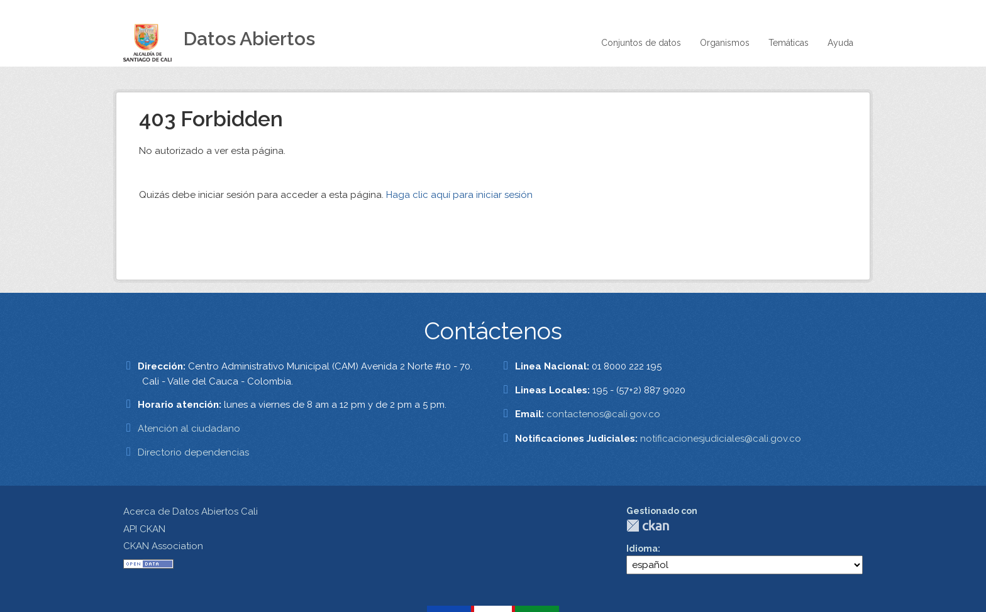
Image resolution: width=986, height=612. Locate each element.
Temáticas (788, 43)
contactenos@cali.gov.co (603, 414)
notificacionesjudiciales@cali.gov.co (720, 438)
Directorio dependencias (193, 452)
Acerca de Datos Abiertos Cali (190, 511)
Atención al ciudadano (189, 428)
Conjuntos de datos (641, 43)
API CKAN (144, 529)
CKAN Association (163, 546)
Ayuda (840, 43)
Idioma (642, 549)
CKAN (647, 525)
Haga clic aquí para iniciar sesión (459, 194)
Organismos (725, 43)
